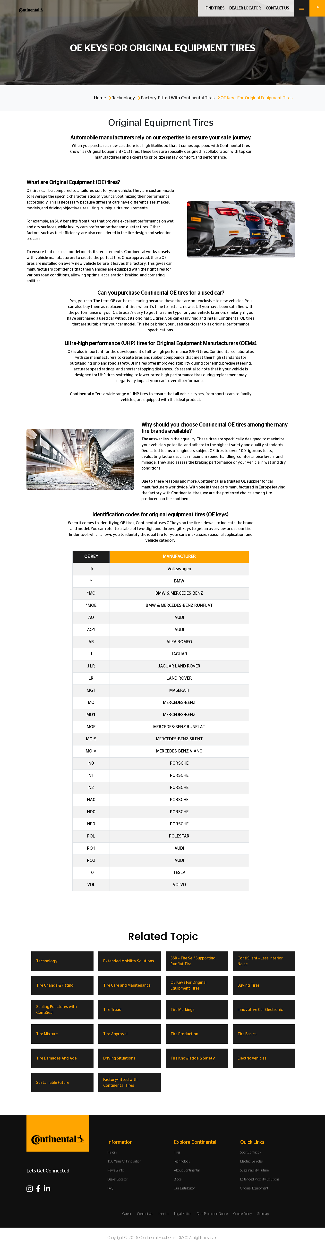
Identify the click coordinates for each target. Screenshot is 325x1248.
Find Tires (214, 8)
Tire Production (184, 1034)
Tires (177, 1152)
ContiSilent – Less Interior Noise (260, 961)
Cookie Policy (242, 1214)
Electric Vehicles (252, 1058)
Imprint (163, 1214)
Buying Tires (249, 985)
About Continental (187, 1170)
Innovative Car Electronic (260, 1010)
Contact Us (144, 1214)
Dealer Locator (245, 8)
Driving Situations (119, 1058)
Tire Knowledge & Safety (193, 1058)
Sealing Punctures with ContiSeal (56, 1010)
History (112, 1152)
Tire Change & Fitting (55, 985)
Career (126, 1214)
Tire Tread (112, 1010)
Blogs (177, 1179)
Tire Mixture (47, 1034)
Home (100, 98)
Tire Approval (115, 1034)
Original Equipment (254, 1188)
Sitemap (263, 1214)
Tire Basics (247, 1034)
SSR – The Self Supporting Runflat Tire (193, 961)
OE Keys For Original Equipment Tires (188, 985)
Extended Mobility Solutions (128, 961)
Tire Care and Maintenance (127, 985)
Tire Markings (183, 1010)
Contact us (277, 8)
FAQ (110, 1188)
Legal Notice (182, 1214)
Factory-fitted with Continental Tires (177, 98)
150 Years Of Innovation (124, 1161)
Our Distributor (184, 1188)
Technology (123, 98)
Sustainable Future (52, 1083)
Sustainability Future (254, 1170)
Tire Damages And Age (56, 1058)
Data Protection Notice (212, 1214)
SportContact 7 (250, 1152)
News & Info (115, 1170)
